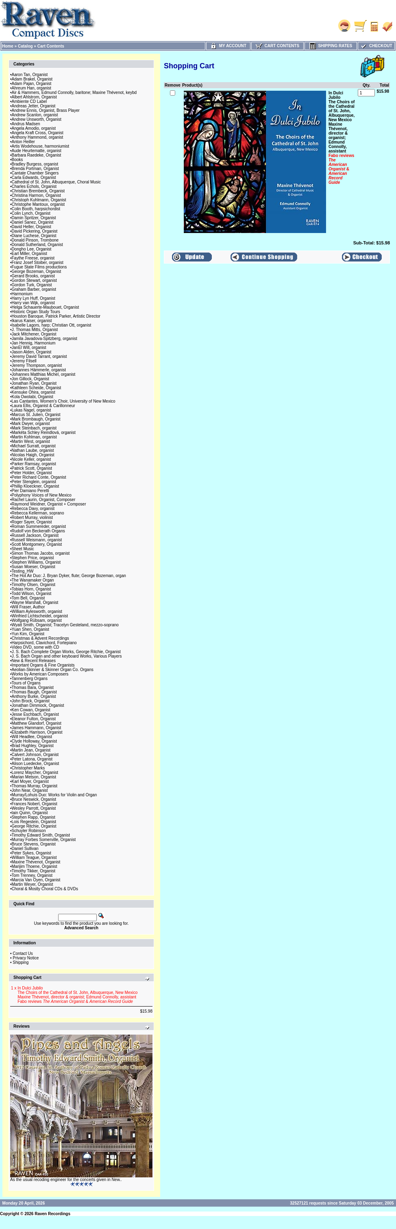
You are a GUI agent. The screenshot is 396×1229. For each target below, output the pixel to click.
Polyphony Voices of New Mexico (42, 495)
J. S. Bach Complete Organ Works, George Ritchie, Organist (66, 651)
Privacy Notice (26, 958)
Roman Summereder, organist (39, 526)
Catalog (25, 46)
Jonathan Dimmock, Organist (38, 705)
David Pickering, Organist (35, 231)
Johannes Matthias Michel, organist (44, 374)
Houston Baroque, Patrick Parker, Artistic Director (56, 316)
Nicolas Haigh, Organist (33, 455)
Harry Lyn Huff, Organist (33, 298)
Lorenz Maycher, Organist (35, 772)
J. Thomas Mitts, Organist (35, 329)
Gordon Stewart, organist (34, 280)
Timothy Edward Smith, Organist (41, 835)
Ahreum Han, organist (31, 88)
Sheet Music (23, 549)
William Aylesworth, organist (37, 611)
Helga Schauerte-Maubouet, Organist (45, 307)
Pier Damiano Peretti (30, 490)
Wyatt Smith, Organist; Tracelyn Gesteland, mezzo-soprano (65, 625)
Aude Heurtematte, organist (36, 150)
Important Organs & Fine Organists (43, 665)
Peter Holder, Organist (32, 473)
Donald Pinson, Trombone (35, 240)
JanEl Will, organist (29, 347)
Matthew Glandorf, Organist (36, 723)
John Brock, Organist (31, 701)
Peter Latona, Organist (32, 759)
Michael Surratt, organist (34, 446)
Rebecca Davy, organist (33, 508)
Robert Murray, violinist (32, 517)
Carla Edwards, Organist (34, 177)
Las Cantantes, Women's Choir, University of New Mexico (63, 401)
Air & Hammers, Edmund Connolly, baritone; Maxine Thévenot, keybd (74, 92)
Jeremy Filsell (24, 361)
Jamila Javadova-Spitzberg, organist (44, 338)
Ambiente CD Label (29, 101)
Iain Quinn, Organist (30, 813)
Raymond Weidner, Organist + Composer (49, 504)
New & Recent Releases (34, 660)
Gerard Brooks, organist (33, 276)
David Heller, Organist (31, 226)
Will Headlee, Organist (32, 736)
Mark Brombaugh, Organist (36, 419)
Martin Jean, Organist (31, 750)
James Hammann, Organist (36, 728)
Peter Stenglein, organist (34, 481)
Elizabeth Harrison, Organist (37, 732)
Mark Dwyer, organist (31, 423)
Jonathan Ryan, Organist (34, 383)
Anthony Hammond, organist (37, 137)
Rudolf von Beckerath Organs (38, 531)
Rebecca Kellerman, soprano (38, 513)
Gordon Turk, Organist (32, 285)
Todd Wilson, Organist (32, 593)
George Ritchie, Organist (34, 826)
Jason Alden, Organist (32, 352)
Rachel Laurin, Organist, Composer (44, 499)
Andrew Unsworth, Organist (36, 119)
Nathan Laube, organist (33, 450)
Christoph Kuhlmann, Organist (39, 200)
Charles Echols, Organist (34, 186)
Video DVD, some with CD (35, 647)
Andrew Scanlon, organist (35, 115)
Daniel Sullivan (25, 848)
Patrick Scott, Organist (32, 468)
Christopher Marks (28, 768)
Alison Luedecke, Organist (35, 763)
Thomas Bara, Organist (33, 687)
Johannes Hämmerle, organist (39, 370)
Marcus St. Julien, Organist (36, 414)
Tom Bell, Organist (28, 598)
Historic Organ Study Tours (36, 311)
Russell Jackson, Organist (35, 535)
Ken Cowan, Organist (31, 710)
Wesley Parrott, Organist (34, 808)
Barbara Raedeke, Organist (36, 155)
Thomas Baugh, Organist (34, 692)
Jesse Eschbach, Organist (35, 714)
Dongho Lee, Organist (32, 249)
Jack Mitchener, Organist (34, 334)
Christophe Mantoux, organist (38, 204)
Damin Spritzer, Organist (34, 218)
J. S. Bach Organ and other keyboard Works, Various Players (67, 656)
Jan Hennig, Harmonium (34, 343)
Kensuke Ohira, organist (33, 392)
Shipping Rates (330, 46)
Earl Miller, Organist (29, 253)
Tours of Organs (26, 683)
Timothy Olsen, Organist (33, 584)
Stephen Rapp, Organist (33, 817)
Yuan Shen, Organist (30, 629)
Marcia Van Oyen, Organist (36, 880)
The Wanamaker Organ (33, 580)
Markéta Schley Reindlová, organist (44, 432)
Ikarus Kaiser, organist (32, 320)
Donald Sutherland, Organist (37, 244)
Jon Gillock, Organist (30, 379)
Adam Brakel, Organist (32, 79)
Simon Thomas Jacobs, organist (41, 553)
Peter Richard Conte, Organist (39, 477)
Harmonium (22, 294)
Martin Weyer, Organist (32, 884)
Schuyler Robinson (29, 830)
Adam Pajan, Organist (32, 83)
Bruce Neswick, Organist (34, 799)
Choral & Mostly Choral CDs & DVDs (45, 889)
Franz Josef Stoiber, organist (37, 262)
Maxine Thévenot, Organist (36, 862)
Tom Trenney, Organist (32, 875)
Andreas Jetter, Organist (34, 106)
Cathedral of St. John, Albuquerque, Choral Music (56, 182)
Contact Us (23, 953)
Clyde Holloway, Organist (34, 741)
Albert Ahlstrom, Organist (34, 97)
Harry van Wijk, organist (33, 303)
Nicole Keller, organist (31, 459)
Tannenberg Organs (30, 678)
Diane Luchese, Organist (34, 235)
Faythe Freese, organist (33, 258)
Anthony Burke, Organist (34, 696)
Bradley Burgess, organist (35, 164)
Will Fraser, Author (28, 607)
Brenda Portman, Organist (35, 168)
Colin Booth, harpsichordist (36, 209)
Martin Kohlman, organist (34, 437)
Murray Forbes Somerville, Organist (44, 839)
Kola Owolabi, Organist (32, 396)
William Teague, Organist (34, 857)
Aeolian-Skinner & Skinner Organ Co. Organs (53, 669)
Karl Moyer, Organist (30, 781)
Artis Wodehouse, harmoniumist (41, 146)
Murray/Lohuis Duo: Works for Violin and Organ (54, 795)
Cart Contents (50, 46)
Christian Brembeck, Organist (38, 191)
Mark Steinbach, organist (34, 428)
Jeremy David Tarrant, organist (39, 356)
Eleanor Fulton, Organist (34, 719)
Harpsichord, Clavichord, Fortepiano (44, 643)
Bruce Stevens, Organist (34, 844)
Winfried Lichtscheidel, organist (40, 616)
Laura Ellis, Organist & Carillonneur (43, 405)
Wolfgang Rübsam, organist (37, 620)
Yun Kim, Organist (28, 634)
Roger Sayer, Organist (32, 522)
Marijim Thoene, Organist (34, 866)
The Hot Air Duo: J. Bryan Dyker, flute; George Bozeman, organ (69, 575)
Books (17, 159)
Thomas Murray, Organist (35, 786)
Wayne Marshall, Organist (35, 602)
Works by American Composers (40, 674)
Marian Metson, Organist (34, 777)
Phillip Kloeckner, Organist (35, 486)
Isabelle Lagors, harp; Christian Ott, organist (51, 325)
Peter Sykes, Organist (31, 853)
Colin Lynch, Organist (31, 213)
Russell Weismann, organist (37, 540)
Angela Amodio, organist (34, 128)
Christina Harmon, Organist (36, 195)
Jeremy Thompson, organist (37, 365)
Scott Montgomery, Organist (37, 544)
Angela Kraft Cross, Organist (37, 133)
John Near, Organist (30, 790)
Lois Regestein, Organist (34, 821)
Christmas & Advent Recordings (40, 638)
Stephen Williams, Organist (36, 562)
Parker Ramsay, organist (34, 464)
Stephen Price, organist (33, 558)
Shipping (20, 962)
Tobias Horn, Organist (31, 589)
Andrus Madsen (26, 124)
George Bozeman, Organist (36, 271)
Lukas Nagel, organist (31, 410)
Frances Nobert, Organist (34, 804)
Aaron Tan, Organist (30, 74)
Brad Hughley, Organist (33, 745)
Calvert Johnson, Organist (35, 754)
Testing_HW (23, 571)
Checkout (376, 46)
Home (7, 46)
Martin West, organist (31, 441)
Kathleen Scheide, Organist (36, 388)
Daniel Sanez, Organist (33, 222)
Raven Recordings (52, 1214)
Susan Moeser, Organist (33, 566)
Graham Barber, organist (34, 289)
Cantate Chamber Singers (35, 173)
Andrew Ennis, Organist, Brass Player (46, 110)
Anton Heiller (23, 141)
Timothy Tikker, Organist (33, 871)
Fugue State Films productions (39, 267)
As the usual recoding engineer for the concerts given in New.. (66, 1179)
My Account (228, 46)
